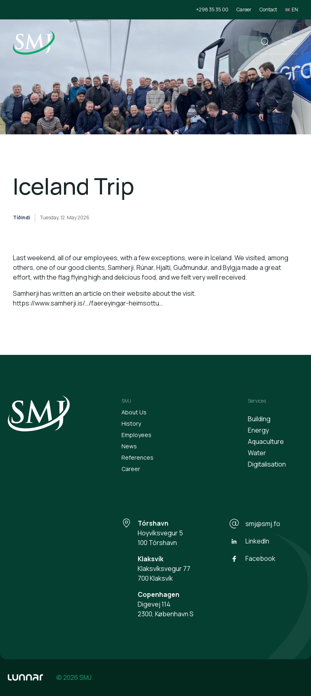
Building (259, 418)
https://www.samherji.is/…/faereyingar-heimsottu (86, 303)
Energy (258, 430)
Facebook (252, 559)
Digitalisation (267, 464)
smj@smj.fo (254, 523)
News (129, 446)
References (137, 457)
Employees (136, 435)
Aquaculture (266, 441)
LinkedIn (249, 541)
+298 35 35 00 (212, 9)
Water (257, 452)
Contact (268, 9)
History (131, 423)
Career (243, 9)
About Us (134, 412)
